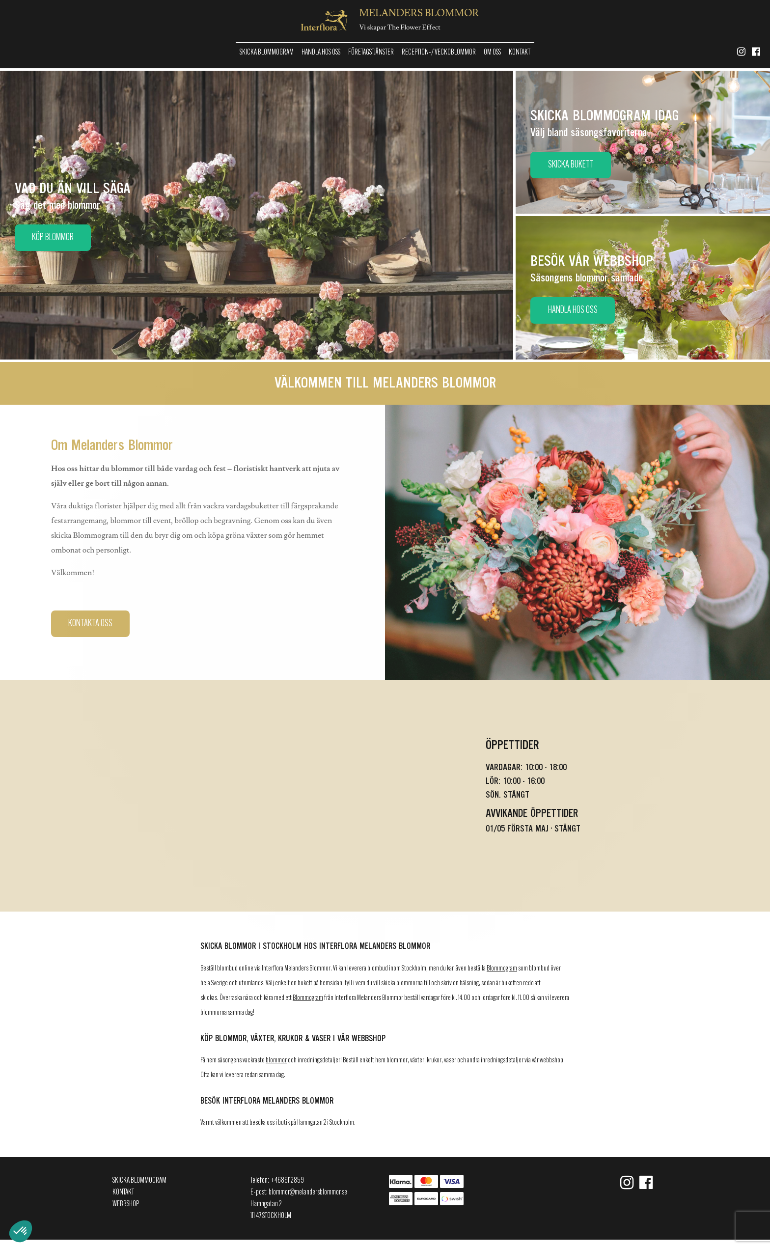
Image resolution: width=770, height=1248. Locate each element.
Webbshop (125, 1204)
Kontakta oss (90, 624)
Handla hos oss (321, 52)
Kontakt (519, 52)
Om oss (492, 52)
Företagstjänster (371, 52)
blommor (276, 1060)
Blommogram (502, 968)
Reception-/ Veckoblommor (439, 52)
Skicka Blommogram (267, 52)
